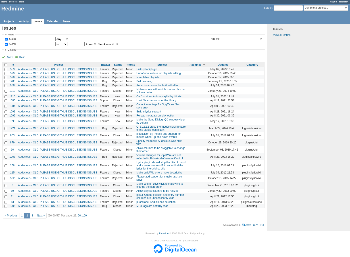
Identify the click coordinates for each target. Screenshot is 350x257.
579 (12, 73)
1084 (12, 106)
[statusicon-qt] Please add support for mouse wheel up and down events (158, 135)
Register (343, 1)
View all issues (281, 35)
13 (12, 202)
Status (12, 39)
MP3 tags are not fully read (152, 206)
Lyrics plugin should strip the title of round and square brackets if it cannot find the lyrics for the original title (160, 165)
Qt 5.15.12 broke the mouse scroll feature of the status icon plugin (161, 128)
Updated (223, 64)
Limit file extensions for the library (156, 100)
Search (268, 7)
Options (12, 49)
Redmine (164, 233)
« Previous (11, 215)
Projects (13, 1)
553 (12, 69)
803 (12, 135)
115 (12, 172)
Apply (10, 57)
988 (12, 85)
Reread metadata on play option (155, 115)
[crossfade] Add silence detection (155, 202)
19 (12, 190)
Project (58, 64)
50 (79, 215)
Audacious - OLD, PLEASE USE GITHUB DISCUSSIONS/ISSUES (57, 69)
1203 (12, 81)
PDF (262, 225)
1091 (12, 111)
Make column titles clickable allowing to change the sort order (159, 185)
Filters (11, 34)
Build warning (144, 81)
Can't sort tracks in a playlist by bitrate (158, 96)
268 (12, 165)
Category (252, 64)
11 (12, 196)
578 (12, 77)
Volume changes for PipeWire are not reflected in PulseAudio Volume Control (159, 157)
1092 (12, 115)
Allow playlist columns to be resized (157, 190)
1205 (12, 206)
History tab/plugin (146, 69)
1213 (12, 90)
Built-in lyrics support (148, 111)
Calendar (52, 21)
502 (12, 178)
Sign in (334, 1)
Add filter (215, 38)
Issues (38, 21)
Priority (130, 64)
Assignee (195, 64)
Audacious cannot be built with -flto (157, 85)
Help (21, 1)
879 (12, 142)
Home (4, 1)
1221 (12, 128)
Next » (41, 215)
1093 (12, 121)
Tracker (105, 64)
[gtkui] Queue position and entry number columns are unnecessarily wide (160, 196)
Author (12, 44)
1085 (12, 100)
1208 (12, 156)
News (66, 21)
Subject (162, 64)
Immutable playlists (147, 77)
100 (84, 215)
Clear (22, 57)
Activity (24, 21)
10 (12, 149)
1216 (12, 96)
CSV (255, 225)
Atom (248, 225)
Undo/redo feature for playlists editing (158, 73)
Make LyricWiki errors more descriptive (159, 172)
